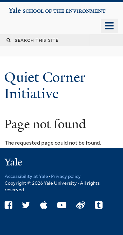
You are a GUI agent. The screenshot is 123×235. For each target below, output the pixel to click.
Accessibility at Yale (26, 176)
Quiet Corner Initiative (44, 85)
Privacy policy (66, 176)
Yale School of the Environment (26, 7)
